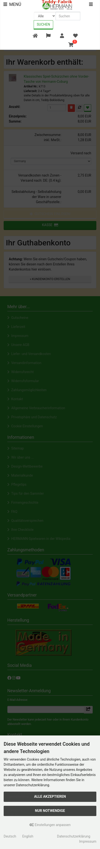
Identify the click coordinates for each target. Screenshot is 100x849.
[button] (48, 36)
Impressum (87, 841)
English (27, 836)
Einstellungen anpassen (50, 825)
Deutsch (10, 836)
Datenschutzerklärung (73, 836)
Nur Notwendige (50, 811)
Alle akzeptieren (50, 797)
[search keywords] (68, 16)
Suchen (43, 24)
